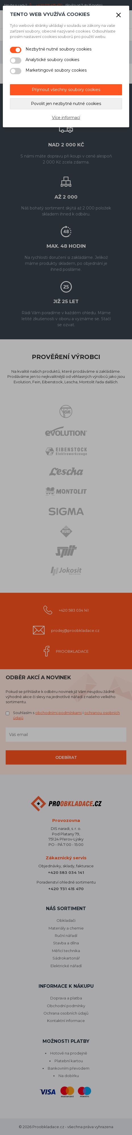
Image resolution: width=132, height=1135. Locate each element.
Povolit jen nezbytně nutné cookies (66, 103)
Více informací (66, 117)
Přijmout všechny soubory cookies (66, 89)
